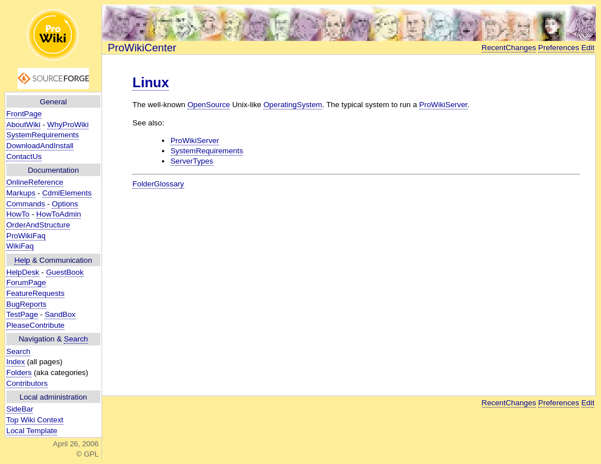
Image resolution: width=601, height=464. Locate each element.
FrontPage (24, 113)
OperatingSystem (292, 104)
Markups (20, 193)
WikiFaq (20, 246)
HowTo (18, 214)
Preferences (558, 47)
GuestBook (65, 272)
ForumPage (26, 282)
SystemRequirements (42, 135)
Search (76, 339)
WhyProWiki (68, 124)
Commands (25, 204)
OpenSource (209, 104)
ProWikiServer (443, 104)
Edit (587, 47)
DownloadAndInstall (40, 145)
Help (22, 260)
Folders (18, 372)
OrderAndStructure (38, 225)
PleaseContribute (35, 325)
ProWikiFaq (26, 235)
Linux (150, 82)
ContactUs (24, 156)
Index (15, 361)
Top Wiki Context (34, 420)
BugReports (26, 304)
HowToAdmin (59, 214)
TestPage (22, 314)
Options (65, 204)
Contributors (27, 383)
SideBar (19, 409)
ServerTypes (191, 161)
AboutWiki (23, 124)
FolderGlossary (158, 184)
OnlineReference (34, 182)
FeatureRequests (35, 293)
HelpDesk (22, 272)
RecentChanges (509, 47)
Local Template (31, 430)
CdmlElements (67, 193)
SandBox (59, 314)
